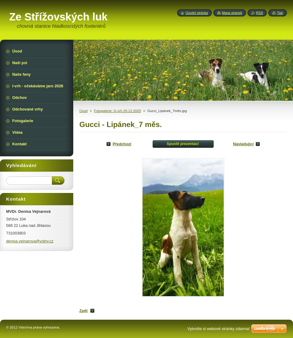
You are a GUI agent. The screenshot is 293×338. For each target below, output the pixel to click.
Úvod (83, 111)
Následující (243, 144)
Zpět (83, 310)
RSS (259, 13)
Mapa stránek (232, 13)
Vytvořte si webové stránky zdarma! (218, 328)
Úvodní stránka (197, 13)
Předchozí (122, 144)
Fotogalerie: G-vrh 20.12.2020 (117, 111)
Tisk (280, 13)
